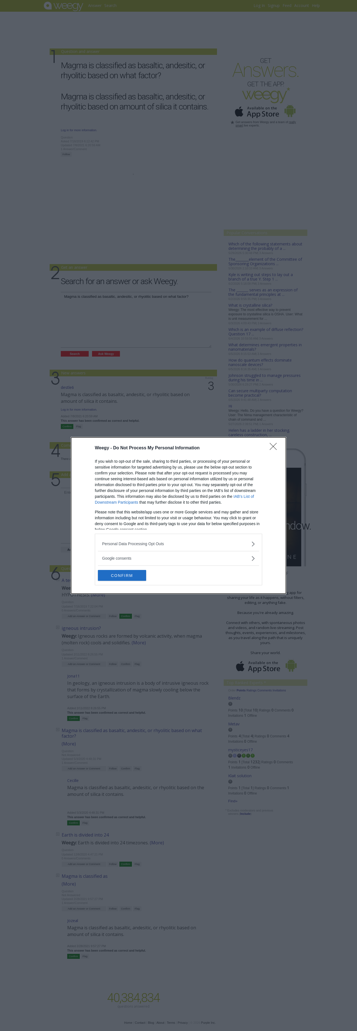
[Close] (275, 448)
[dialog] (178, 515)
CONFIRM (124, 575)
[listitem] (178, 544)
